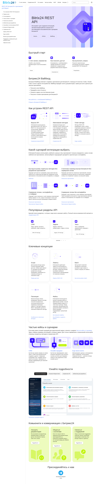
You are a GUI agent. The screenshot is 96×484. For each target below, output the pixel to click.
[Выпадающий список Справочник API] (13, 29)
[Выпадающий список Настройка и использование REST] (13, 25)
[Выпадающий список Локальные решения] (13, 21)
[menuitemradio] (58, 240)
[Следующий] (67, 2)
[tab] (54, 373)
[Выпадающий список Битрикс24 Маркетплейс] (13, 27)
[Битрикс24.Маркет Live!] (61, 474)
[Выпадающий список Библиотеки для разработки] (13, 23)
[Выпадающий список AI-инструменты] (13, 16)
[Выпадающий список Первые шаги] (13, 14)
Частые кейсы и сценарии (84, 330)
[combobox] (80, 2)
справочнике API (33, 215)
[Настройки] (91, 2)
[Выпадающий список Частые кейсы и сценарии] (13, 18)
